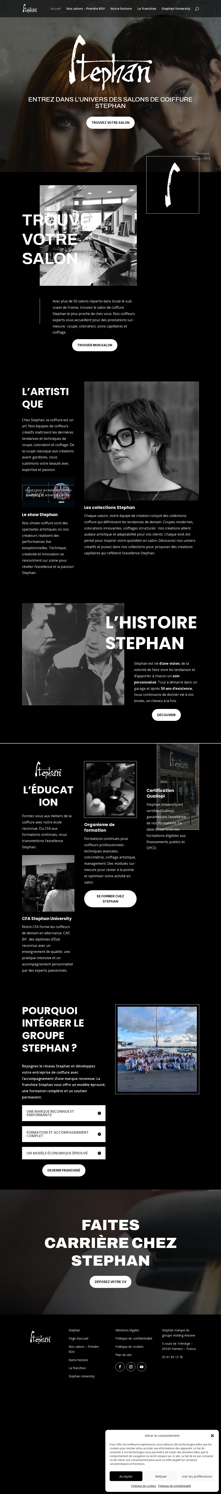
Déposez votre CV (110, 1282)
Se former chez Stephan (110, 898)
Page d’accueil (78, 1338)
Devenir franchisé (63, 1170)
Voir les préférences (197, 1476)
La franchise (146, 9)
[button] (212, 1436)
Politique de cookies (143, 1486)
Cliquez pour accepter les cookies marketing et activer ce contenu (48, 492)
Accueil (56, 9)
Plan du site (123, 1355)
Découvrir (166, 715)
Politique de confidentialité (174, 1486)
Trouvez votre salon (110, 122)
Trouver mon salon (94, 345)
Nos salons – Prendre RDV (85, 9)
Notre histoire (121, 9)
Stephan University (176, 9)
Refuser (161, 1476)
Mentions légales (127, 1330)
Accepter (126, 1476)
